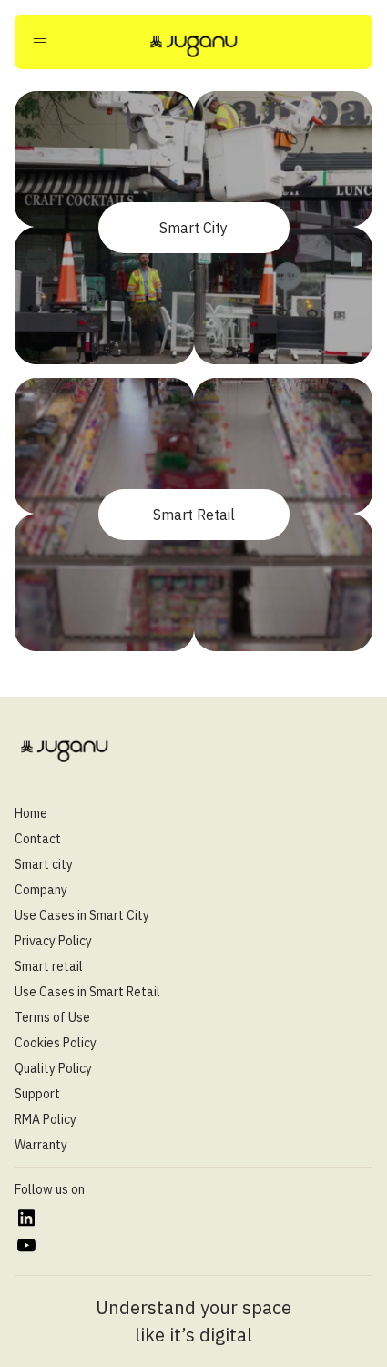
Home (31, 813)
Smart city (44, 864)
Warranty (41, 1145)
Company (41, 890)
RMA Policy (45, 1119)
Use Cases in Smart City (82, 915)
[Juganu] (194, 45)
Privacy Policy (53, 941)
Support (37, 1094)
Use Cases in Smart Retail (87, 992)
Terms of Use (52, 1017)
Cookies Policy (56, 1043)
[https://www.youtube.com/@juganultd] (26, 1245)
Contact (38, 839)
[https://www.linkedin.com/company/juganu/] (26, 1218)
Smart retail (49, 966)
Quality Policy (53, 1068)
